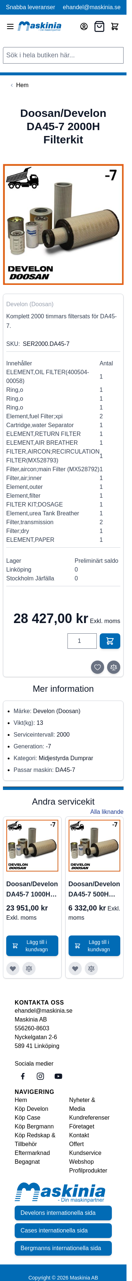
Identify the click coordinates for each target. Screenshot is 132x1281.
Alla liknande (107, 812)
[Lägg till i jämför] (113, 667)
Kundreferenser (89, 1117)
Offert (76, 1144)
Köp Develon (31, 1109)
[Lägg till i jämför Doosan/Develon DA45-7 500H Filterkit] (91, 968)
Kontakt (79, 1135)
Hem (21, 1100)
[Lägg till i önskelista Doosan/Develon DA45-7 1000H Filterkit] (12, 968)
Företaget (81, 1126)
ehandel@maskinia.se (92, 7)
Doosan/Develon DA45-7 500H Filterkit (94, 889)
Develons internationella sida (58, 1213)
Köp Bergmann (34, 1126)
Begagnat (27, 1162)
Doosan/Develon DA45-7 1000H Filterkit (32, 889)
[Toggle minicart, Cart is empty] (115, 26)
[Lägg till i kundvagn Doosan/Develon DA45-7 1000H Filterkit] (32, 945)
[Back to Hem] (19, 85)
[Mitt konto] (84, 26)
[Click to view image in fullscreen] (63, 224)
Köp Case (27, 1117)
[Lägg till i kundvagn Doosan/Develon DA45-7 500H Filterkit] (95, 945)
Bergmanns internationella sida (61, 1248)
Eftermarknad (32, 1153)
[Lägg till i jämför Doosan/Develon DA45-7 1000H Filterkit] (29, 968)
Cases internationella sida (54, 1230)
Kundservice (85, 1153)
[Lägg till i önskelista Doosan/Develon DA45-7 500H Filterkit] (75, 968)
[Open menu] (10, 26)
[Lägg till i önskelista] (97, 667)
